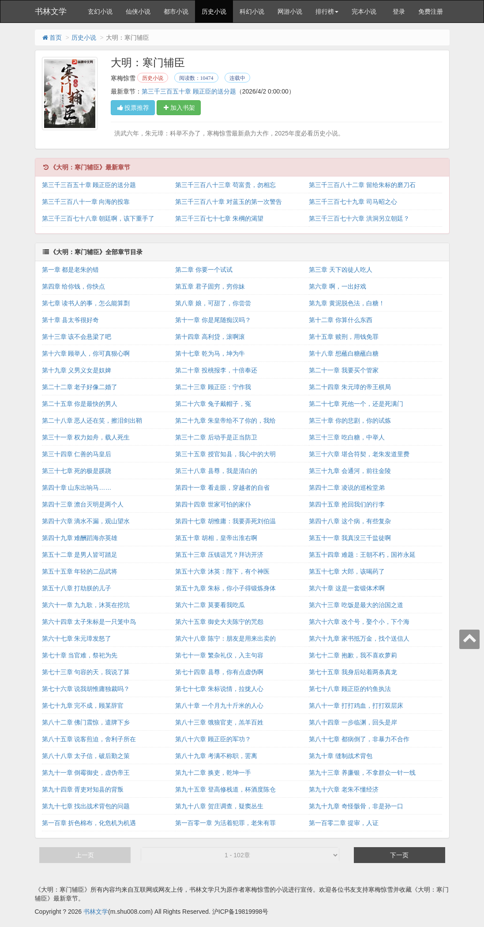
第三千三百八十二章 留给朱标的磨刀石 (362, 184)
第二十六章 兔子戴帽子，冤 (213, 403)
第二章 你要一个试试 (204, 269)
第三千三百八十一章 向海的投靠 (86, 201)
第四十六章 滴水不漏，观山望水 (86, 521)
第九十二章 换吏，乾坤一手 (213, 772)
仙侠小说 (138, 11)
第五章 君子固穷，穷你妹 (210, 286)
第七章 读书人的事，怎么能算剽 (86, 303)
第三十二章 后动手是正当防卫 (216, 437)
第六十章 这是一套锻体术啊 (347, 588)
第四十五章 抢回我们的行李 (347, 504)
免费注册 (430, 11)
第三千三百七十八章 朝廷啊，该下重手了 (98, 218)
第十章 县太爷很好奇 (70, 319)
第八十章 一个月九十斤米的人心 (219, 705)
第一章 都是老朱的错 (70, 269)
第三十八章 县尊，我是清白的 (216, 470)
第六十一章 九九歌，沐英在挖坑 (86, 604)
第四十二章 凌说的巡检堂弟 (347, 487)
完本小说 (364, 11)
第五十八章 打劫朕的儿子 (77, 588)
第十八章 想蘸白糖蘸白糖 (344, 353)
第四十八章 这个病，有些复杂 (350, 521)
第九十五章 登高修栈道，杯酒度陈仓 (225, 789)
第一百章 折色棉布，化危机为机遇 (89, 822)
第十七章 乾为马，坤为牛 (210, 353)
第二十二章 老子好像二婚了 (80, 386)
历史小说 (214, 11)
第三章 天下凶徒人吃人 (340, 269)
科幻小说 (252, 11)
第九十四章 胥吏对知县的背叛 (83, 789)
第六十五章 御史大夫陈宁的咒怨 (219, 621)
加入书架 (178, 107)
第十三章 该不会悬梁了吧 (77, 336)
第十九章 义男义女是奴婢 (77, 370)
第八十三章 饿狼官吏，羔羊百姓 (219, 722)
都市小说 (176, 11)
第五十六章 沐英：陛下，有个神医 (222, 571)
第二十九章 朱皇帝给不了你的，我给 (225, 420)
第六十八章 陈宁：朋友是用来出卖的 (225, 638)
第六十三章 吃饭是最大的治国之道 (356, 604)
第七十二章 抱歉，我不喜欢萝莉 (353, 655)
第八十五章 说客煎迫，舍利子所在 (89, 739)
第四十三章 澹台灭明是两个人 (83, 504)
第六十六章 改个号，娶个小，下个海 (359, 621)
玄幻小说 (100, 11)
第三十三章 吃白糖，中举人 (347, 437)
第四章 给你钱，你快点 (73, 286)
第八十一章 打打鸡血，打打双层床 (356, 705)
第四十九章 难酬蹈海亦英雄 (80, 537)
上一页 (84, 855)
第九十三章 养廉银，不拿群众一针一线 (362, 772)
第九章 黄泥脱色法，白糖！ (347, 303)
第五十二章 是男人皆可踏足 (80, 554)
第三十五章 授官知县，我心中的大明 (225, 454)
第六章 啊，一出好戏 (337, 286)
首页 (51, 37)
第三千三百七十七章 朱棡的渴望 (219, 218)
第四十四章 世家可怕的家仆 (213, 504)
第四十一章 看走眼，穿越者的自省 (222, 487)
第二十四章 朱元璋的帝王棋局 (350, 386)
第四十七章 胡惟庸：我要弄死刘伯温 (225, 521)
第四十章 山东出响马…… (77, 487)
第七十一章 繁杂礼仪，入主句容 (219, 655)
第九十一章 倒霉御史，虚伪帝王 (86, 772)
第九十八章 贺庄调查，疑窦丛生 (219, 806)
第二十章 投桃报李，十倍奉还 (216, 370)
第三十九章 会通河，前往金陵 (350, 470)
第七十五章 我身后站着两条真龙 (353, 672)
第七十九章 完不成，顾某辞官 (83, 705)
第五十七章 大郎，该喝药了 (347, 571)
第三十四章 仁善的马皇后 (77, 454)
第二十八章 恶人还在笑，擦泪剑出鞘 (92, 420)
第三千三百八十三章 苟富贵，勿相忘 (225, 184)
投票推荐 (132, 107)
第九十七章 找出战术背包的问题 (86, 806)
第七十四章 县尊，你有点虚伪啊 (219, 672)
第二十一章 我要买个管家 (344, 370)
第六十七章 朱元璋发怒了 (77, 638)
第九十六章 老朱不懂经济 (344, 789)
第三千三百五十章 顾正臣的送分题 (189, 91)
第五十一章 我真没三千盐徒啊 (350, 537)
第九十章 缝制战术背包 (340, 755)
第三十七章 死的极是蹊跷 (77, 470)
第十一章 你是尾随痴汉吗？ (213, 319)
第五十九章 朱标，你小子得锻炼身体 (225, 588)
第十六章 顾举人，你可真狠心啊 (86, 353)
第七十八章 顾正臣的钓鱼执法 (350, 688)
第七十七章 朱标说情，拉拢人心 (219, 688)
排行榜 (326, 11)
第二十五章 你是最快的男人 (80, 403)
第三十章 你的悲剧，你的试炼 (350, 420)
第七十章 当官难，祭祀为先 (80, 655)
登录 (399, 11)
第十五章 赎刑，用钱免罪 (344, 336)
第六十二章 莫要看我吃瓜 (210, 604)
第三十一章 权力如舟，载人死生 (86, 437)
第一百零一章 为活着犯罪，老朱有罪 (225, 822)
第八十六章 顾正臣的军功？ (213, 739)
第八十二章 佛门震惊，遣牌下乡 (86, 722)
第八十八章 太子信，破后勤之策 (86, 755)
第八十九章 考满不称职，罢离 (216, 755)
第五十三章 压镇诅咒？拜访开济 (219, 554)
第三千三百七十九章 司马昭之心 (353, 201)
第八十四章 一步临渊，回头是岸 (353, 722)
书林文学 (51, 11)
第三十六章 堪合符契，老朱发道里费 (359, 454)
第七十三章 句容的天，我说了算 (86, 672)
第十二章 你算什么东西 (340, 319)
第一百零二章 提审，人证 (344, 822)
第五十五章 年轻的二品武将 (80, 571)
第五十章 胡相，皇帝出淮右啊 (216, 537)
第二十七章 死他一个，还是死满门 (356, 403)
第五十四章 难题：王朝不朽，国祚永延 (362, 554)
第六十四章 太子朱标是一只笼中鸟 (89, 621)
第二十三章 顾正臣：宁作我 (213, 386)
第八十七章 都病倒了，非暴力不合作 (359, 739)
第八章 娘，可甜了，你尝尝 (213, 303)
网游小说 (290, 11)
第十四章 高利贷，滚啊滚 (210, 336)
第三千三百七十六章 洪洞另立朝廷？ (359, 218)
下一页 (399, 855)
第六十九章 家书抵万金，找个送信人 (359, 638)
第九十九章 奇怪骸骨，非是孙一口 (356, 806)
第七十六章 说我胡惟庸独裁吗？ (86, 688)
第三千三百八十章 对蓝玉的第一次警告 (228, 201)
